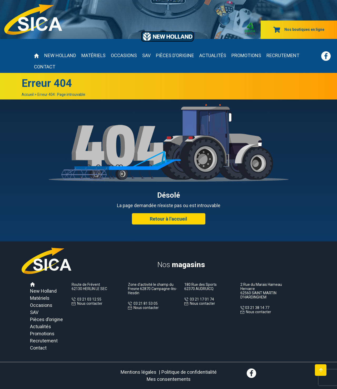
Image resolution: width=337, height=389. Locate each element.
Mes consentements (169, 379)
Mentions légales (138, 372)
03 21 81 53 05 (145, 303)
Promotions (246, 55)
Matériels (93, 55)
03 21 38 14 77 (256, 308)
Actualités (212, 55)
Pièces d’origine (175, 55)
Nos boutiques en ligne (298, 29)
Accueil (28, 94)
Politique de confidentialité (189, 372)
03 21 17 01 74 (201, 299)
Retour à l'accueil (168, 219)
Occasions (124, 55)
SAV (146, 55)
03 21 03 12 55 (88, 299)
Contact (44, 66)
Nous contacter (89, 303)
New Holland (60, 55)
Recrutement (282, 55)
